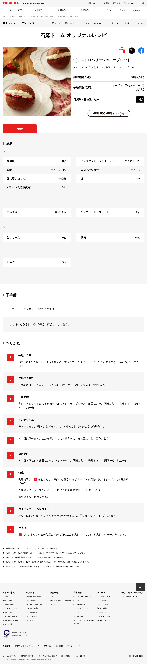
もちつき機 (7, 624)
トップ (5, 16)
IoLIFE (141, 23)
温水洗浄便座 (31, 612)
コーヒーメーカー (10, 616)
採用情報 (116, 3)
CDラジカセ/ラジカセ (83, 596)
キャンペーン (100, 23)
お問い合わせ (92, 3)
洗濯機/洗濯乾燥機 (34, 596)
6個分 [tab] (20, 128)
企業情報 (105, 3)
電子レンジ (7, 600)
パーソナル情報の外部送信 (50, 656)
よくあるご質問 (103, 616)
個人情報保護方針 (29, 656)
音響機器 (85, 10)
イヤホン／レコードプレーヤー (84, 622)
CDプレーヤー (80, 604)
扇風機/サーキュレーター (60, 600)
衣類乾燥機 (31, 600)
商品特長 (69, 23)
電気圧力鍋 (7, 612)
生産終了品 (102, 612)
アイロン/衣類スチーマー (36, 608)
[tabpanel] (73, 208)
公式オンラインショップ (131, 10)
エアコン (53, 596)
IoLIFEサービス (103, 620)
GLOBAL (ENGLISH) (136, 656)
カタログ (116, 23)
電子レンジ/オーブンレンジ (20, 16)
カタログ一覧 (102, 604)
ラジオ (76, 612)
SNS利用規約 (70, 656)
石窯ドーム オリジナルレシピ (42, 16)
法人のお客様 (129, 3)
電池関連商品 (31, 620)
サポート (108, 10)
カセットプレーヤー (82, 608)
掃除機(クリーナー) (34, 604)
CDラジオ (78, 600)
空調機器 (62, 10)
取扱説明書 (102, 608)
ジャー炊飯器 (8, 604)
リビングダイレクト (129, 596)
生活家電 (39, 10)
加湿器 (52, 604)
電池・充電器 (31, 616)
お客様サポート (103, 596)
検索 (142, 3)
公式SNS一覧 (85, 656)
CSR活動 (47, 646)
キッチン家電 (16, 10)
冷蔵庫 (5, 596)
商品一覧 (56, 23)
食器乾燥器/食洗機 (10, 620)
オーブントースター (11, 608)
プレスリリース (73, 646)
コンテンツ (84, 23)
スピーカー (78, 616)
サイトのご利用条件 (10, 656)
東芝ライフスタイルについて (27, 646)
